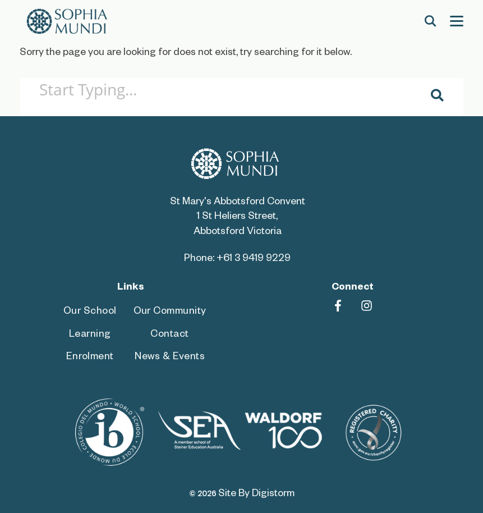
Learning (90, 335)
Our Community (170, 312)
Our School (90, 312)
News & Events (170, 357)
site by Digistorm (256, 494)
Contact (169, 335)
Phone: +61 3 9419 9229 (237, 259)
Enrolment (90, 357)
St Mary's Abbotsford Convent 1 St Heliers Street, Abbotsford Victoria (237, 218)
